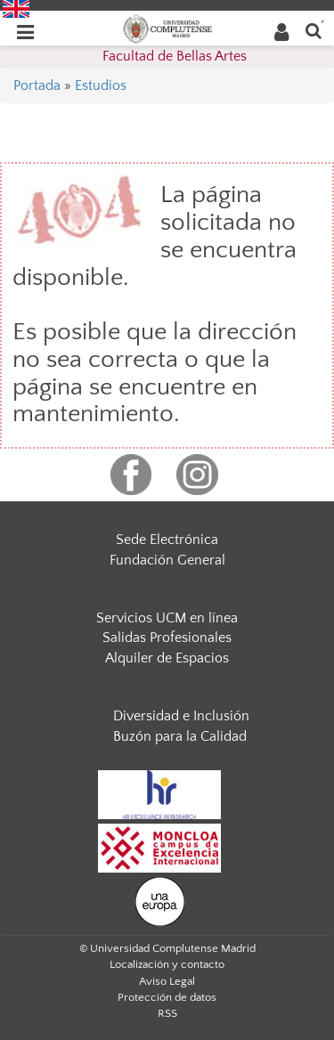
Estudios (100, 85)
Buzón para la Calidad (180, 736)
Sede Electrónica (167, 540)
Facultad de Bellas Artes (174, 56)
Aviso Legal (167, 981)
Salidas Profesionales (167, 638)
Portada (37, 85)
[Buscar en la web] (313, 30)
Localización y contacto (167, 964)
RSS (167, 1013)
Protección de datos (167, 997)
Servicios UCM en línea (167, 618)
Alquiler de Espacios (167, 658)
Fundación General (167, 560)
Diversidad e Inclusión (181, 716)
